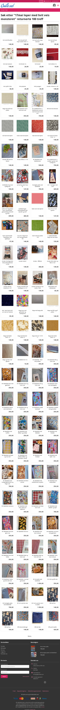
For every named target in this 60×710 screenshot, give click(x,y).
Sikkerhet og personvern (34, 691)
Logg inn (3, 652)
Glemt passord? (26, 676)
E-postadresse (4, 664)
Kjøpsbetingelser (21, 691)
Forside (2, 10)
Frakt (14, 691)
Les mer (42, 707)
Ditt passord (4, 670)
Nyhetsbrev (45, 691)
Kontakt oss (4, 654)
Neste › (30, 636)
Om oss (3, 650)
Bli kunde (3, 648)
